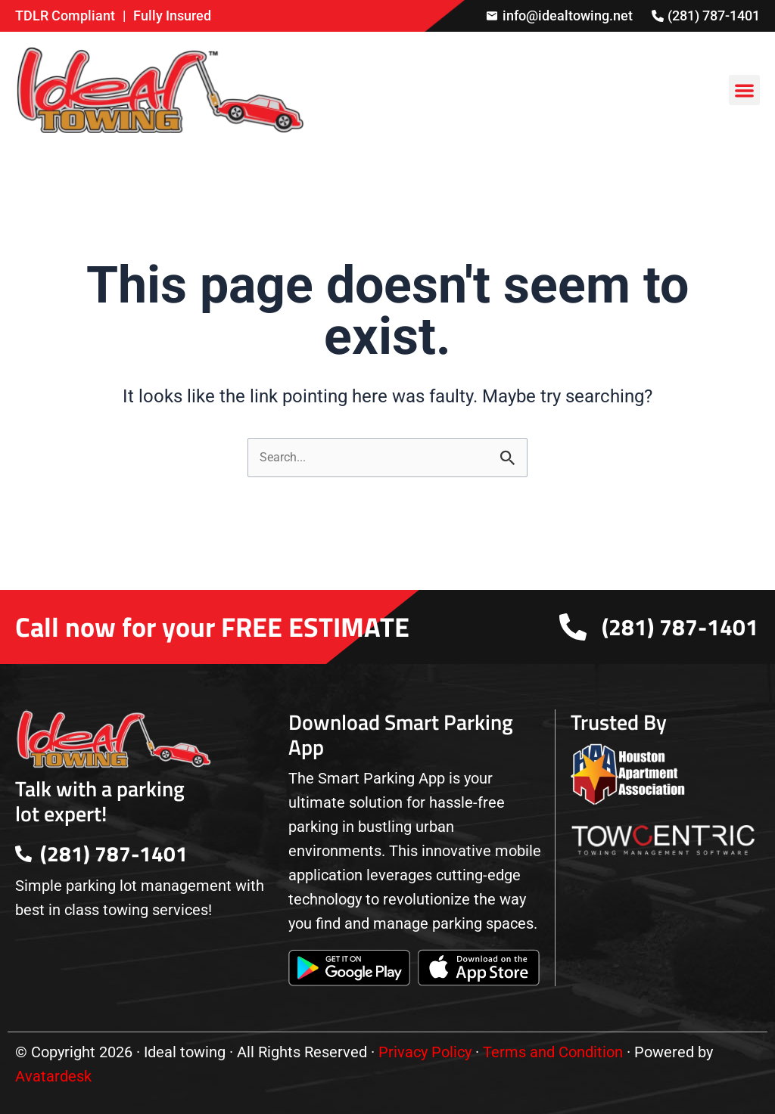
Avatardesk (53, 1076)
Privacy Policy (425, 1052)
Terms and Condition (553, 1052)
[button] (744, 90)
